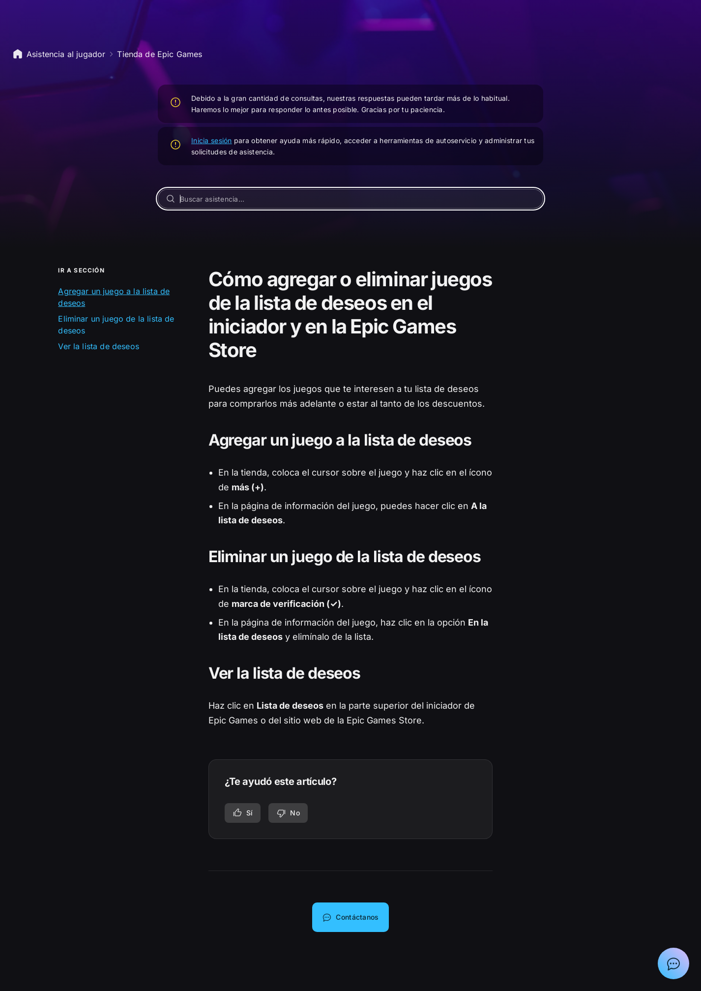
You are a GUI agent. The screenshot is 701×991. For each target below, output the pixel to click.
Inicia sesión (211, 140)
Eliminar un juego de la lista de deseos (116, 324)
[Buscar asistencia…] (350, 199)
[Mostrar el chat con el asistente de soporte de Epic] (673, 963)
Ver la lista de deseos (98, 346)
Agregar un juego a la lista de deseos (114, 297)
